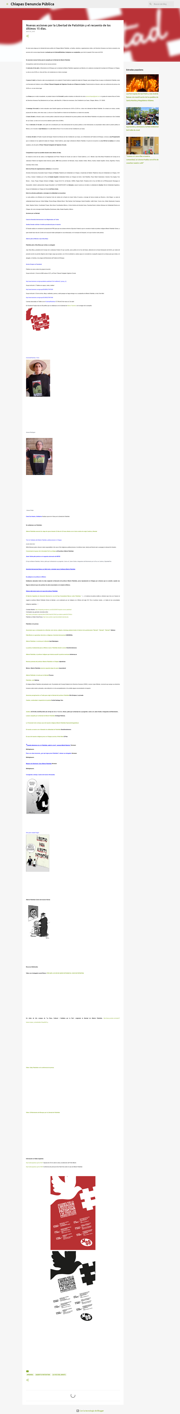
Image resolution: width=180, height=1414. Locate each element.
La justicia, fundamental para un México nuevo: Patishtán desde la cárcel (46, 647)
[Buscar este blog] (162, 4)
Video (27, 1067)
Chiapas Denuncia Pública (32, 4)
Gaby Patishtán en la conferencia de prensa (42, 1067)
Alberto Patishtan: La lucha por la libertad (37, 641)
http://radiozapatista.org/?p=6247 (34, 1162)
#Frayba (30, 1374)
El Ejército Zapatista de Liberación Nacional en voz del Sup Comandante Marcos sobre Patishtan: (53, 596)
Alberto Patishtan (71, 305)
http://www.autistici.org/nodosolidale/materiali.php (55, 617)
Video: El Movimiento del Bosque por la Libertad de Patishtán (43, 1112)
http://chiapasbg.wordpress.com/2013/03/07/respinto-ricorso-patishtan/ (53, 609)
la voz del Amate (59, 1374)
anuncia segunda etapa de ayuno (49, 668)
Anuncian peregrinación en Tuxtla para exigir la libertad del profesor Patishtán (47, 695)
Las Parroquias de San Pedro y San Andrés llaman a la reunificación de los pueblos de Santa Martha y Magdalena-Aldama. (142, 97)
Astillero (28, 711)
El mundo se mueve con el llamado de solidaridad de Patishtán (43, 729)
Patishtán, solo (30, 680)
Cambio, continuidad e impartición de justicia (38, 700)
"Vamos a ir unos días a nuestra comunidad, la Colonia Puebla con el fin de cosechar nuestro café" (142, 159)
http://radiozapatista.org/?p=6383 (34, 1166)
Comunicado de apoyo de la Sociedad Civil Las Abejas (41, 551)
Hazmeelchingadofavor (72, 723)
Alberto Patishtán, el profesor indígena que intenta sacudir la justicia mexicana (47, 654)
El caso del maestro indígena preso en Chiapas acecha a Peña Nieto (44, 736)
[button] (27, 36)
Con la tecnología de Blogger (90, 1411)
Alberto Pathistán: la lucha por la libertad (37, 675)
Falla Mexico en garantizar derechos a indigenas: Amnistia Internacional (46, 635)
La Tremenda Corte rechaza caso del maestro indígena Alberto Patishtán (46, 723)
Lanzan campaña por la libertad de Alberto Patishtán (40, 715)
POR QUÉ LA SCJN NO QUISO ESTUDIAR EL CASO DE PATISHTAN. (65, 973)
